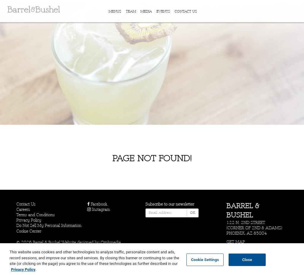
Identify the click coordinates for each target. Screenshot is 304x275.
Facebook (97, 204)
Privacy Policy (28, 220)
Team (131, 11)
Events (163, 11)
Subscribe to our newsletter (169, 204)
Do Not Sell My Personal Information (48, 225)
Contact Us (186, 11)
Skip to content (23, 27)
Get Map (236, 242)
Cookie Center (28, 231)
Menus (115, 11)
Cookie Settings (205, 262)
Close (247, 262)
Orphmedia (111, 242)
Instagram (98, 209)
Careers (23, 209)
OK (192, 213)
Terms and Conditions (35, 215)
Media (146, 11)
